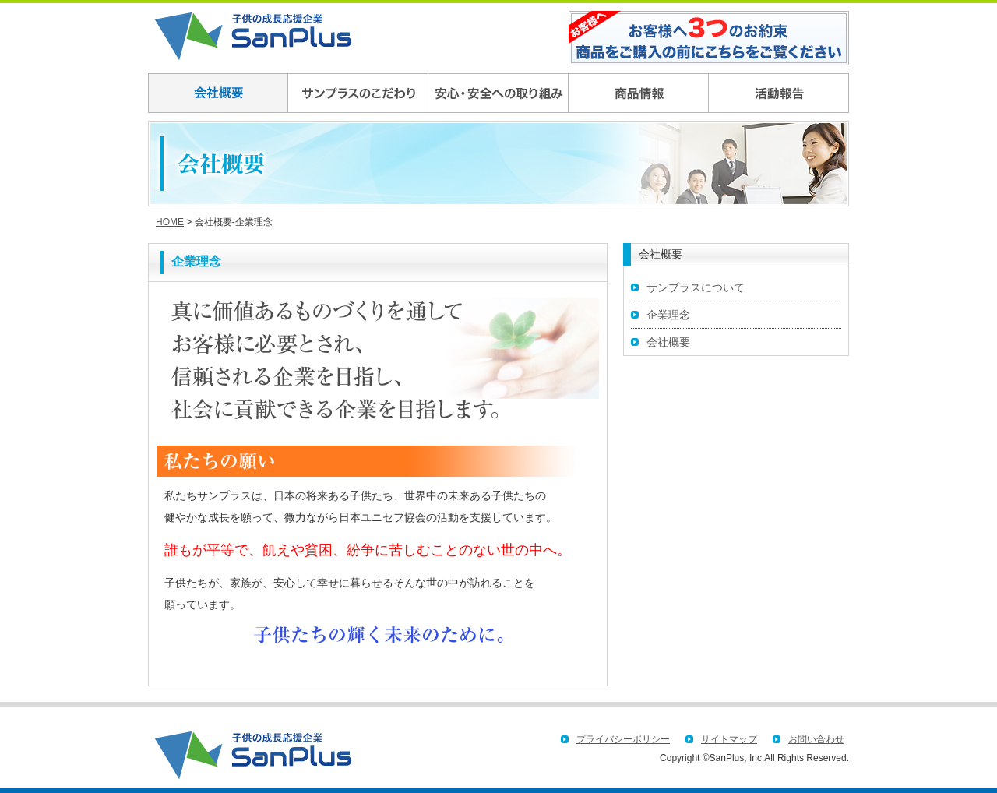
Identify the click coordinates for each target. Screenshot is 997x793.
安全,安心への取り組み (498, 93)
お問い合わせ (816, 739)
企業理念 (668, 314)
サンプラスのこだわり (358, 93)
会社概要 (668, 342)
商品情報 (639, 93)
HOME (170, 222)
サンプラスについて (695, 287)
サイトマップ (729, 739)
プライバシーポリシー (623, 739)
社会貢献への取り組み (779, 93)
